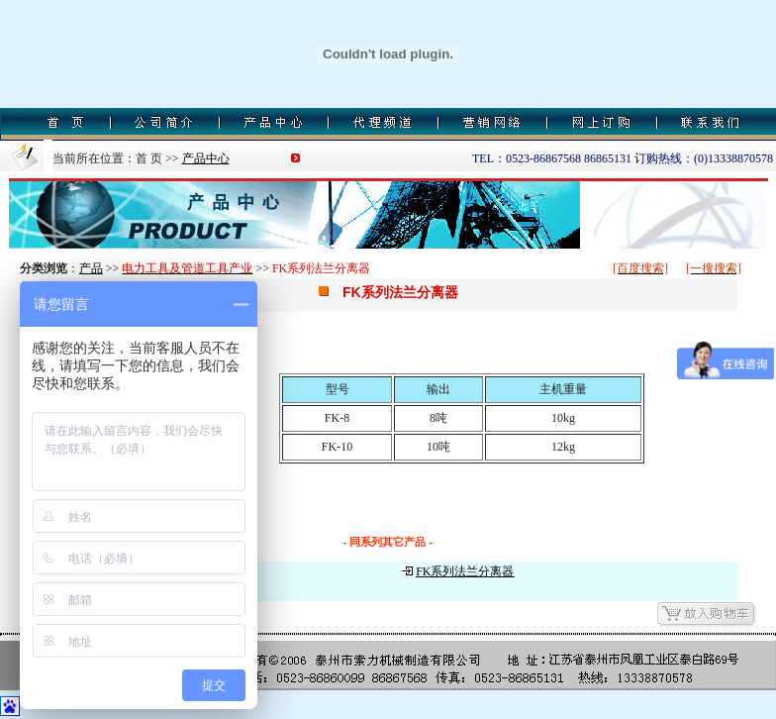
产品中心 (206, 158)
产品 (91, 268)
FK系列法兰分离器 (465, 571)
